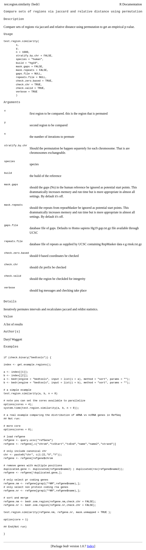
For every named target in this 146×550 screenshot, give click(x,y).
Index (90, 546)
